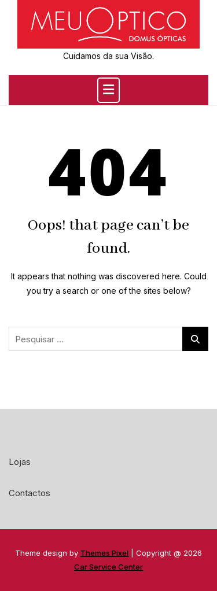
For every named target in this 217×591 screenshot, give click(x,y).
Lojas (20, 461)
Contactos (29, 492)
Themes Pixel (104, 552)
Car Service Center (108, 566)
